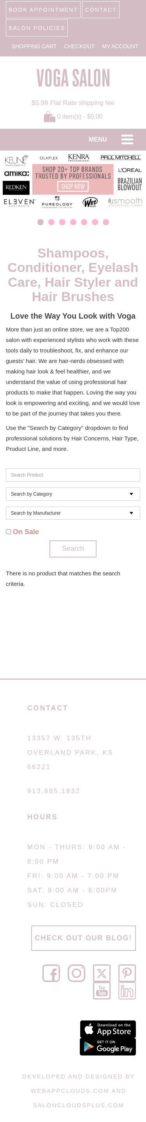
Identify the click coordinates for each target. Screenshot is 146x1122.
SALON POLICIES (37, 28)
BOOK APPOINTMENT (43, 10)
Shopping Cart (34, 46)
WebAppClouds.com (70, 1090)
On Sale (22, 532)
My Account (120, 46)
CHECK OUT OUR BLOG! (83, 938)
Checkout (79, 46)
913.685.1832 (53, 791)
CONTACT (100, 10)
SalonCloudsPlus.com (78, 1105)
